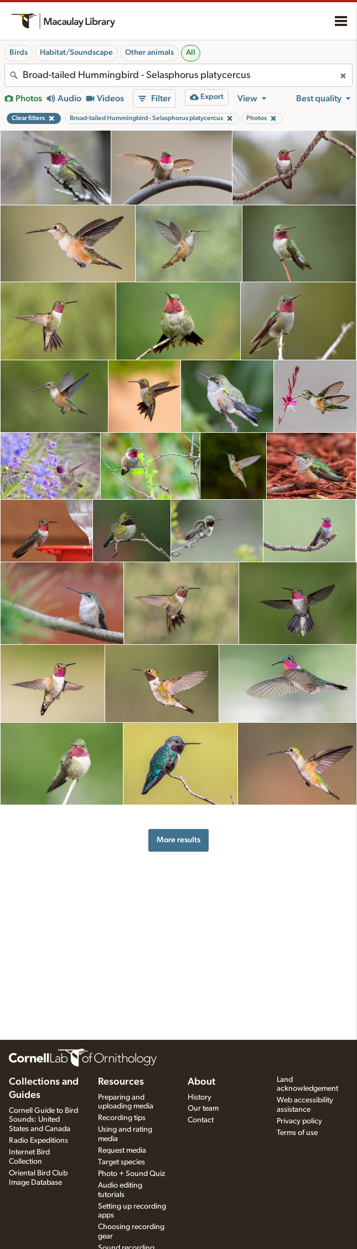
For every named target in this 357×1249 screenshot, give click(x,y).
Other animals (149, 52)
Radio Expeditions (38, 1140)
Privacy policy (299, 1121)
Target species (121, 1162)
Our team (203, 1108)
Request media (122, 1150)
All (190, 52)
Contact (201, 1120)
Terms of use (297, 1133)
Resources (121, 1082)
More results (178, 840)
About (201, 1082)
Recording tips (122, 1118)
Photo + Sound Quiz (131, 1174)
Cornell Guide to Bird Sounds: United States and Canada (43, 1120)
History (199, 1097)
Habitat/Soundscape (76, 52)
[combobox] (178, 75)
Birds (18, 52)
